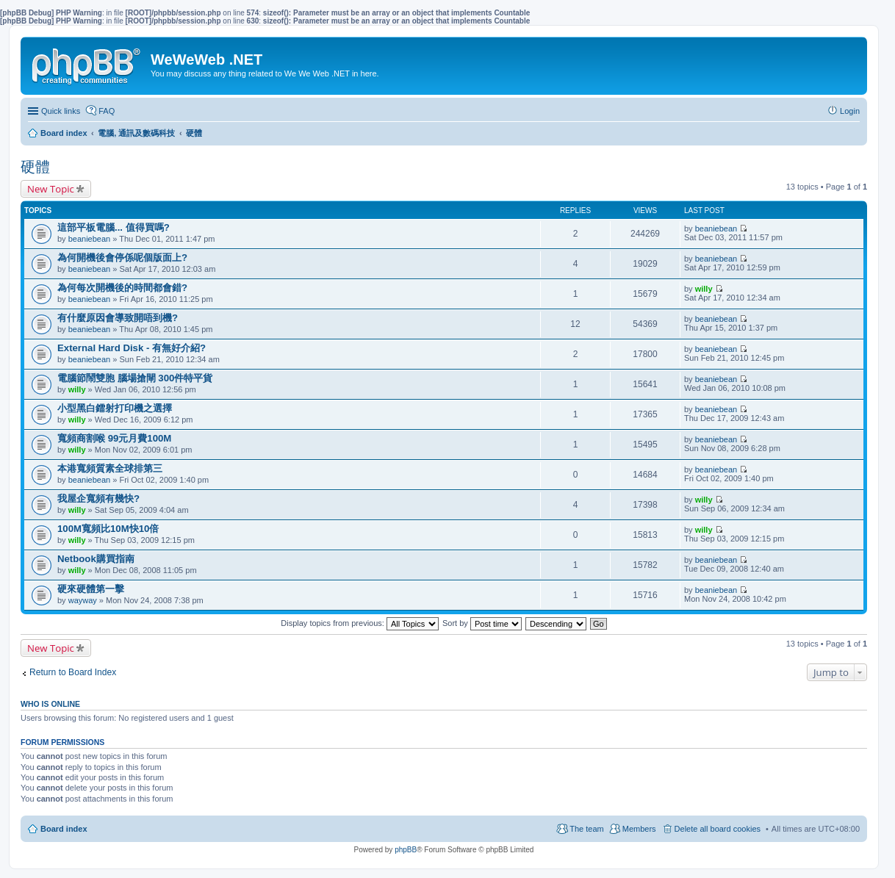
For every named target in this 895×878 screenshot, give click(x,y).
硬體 (35, 167)
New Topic (50, 188)
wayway (82, 600)
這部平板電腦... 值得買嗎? (113, 227)
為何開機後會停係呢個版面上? (122, 257)
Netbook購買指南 (95, 558)
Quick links (60, 111)
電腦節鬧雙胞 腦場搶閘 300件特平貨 (134, 378)
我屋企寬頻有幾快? (98, 498)
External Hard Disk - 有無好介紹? (131, 347)
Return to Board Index (72, 672)
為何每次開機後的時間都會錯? (122, 287)
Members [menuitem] (639, 828)
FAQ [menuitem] (106, 111)
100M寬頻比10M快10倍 (108, 528)
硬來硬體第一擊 (90, 588)
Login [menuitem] (850, 111)
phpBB (406, 850)
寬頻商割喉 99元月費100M (114, 438)
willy (704, 288)
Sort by (482, 623)
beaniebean (89, 238)
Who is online (50, 703)
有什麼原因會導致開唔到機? (117, 317)
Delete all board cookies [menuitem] (718, 828)
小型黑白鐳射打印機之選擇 (114, 408)
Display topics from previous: (360, 623)
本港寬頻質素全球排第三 (109, 468)
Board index (63, 828)
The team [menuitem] (586, 828)
